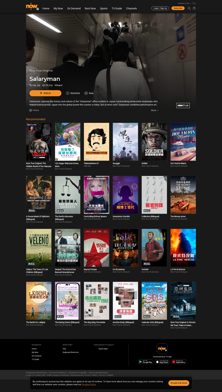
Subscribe (178, 8)
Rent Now (90, 8)
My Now (58, 8)
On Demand (74, 8)
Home (45, 8)
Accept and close (179, 383)
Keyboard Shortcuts (70, 352)
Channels (131, 8)
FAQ (64, 349)
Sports (103, 8)
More (153, 110)
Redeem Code (183, 3)
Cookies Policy (89, 384)
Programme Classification (36, 372)
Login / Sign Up (160, 8)
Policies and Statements (98, 372)
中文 (194, 3)
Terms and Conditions (57, 372)
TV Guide (117, 8)
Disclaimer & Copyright (77, 372)
